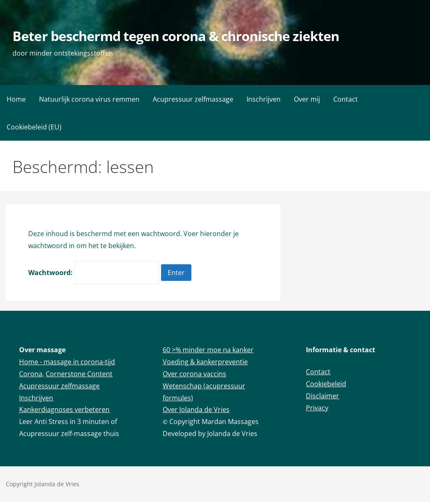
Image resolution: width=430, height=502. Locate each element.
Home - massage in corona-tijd (67, 361)
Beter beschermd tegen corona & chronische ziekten (175, 36)
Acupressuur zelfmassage (193, 99)
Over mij (307, 99)
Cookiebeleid (326, 383)
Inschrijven (264, 99)
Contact (345, 99)
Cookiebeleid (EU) (34, 127)
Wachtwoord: (93, 272)
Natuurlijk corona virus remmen (89, 99)
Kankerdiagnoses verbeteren (64, 409)
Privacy (317, 407)
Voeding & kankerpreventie (205, 361)
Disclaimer (322, 395)
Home (16, 99)
